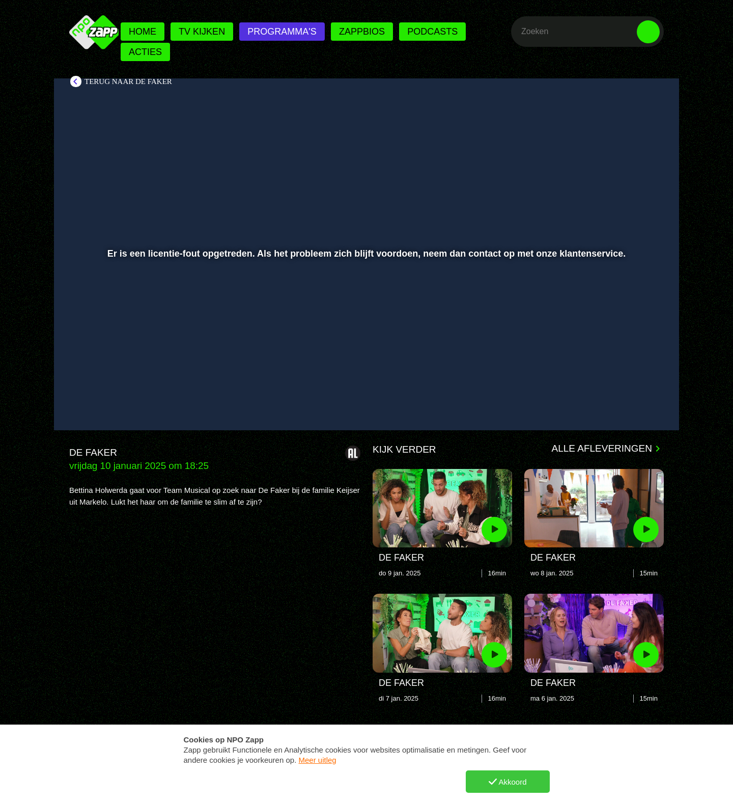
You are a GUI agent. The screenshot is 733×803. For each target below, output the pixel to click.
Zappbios (362, 31)
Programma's (281, 31)
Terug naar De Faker (128, 81)
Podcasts (432, 31)
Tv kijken (202, 31)
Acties (145, 52)
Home (142, 31)
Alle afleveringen (602, 448)
